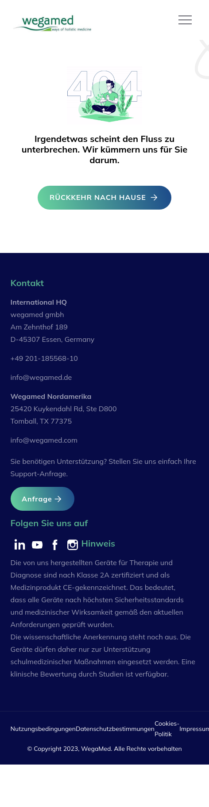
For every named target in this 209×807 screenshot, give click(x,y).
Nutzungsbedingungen (43, 729)
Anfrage (42, 499)
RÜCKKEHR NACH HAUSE (104, 197)
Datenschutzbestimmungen (115, 729)
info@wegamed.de (41, 377)
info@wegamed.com (44, 440)
